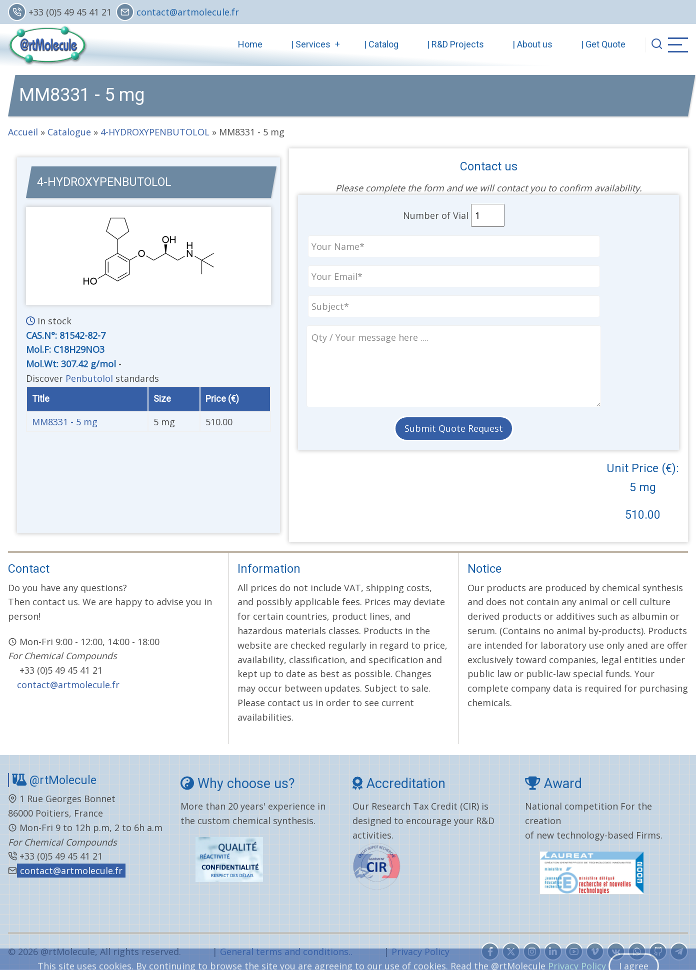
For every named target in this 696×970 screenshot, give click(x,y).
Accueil (23, 132)
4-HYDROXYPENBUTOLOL (156, 132)
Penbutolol (89, 378)
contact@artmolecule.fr (187, 12)
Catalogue (69, 132)
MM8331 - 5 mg (65, 422)
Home (250, 44)
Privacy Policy (421, 952)
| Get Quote (603, 44)
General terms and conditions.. (286, 952)
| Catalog (381, 44)
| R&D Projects (455, 44)
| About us (532, 44)
